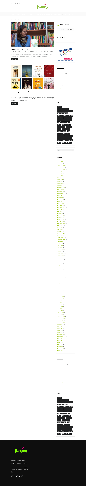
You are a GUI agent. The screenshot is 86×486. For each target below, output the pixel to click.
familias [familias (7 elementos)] (63, 124)
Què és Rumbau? (21, 14)
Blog (65, 14)
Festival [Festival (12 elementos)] (63, 126)
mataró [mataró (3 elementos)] (59, 131)
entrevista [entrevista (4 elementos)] (65, 120)
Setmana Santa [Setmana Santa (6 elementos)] (68, 138)
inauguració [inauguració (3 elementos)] (68, 126)
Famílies (60, 81)
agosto (60, 225)
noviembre (61, 167)
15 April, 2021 (20, 51)
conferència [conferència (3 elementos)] (70, 115)
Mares (59, 85)
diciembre (61, 165)
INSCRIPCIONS (57, 14)
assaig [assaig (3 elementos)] (65, 111)
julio (60, 261)
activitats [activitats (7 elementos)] (60, 111)
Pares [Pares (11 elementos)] (64, 133)
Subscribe (70, 29)
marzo (60, 161)
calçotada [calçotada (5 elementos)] (60, 113)
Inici (13, 14)
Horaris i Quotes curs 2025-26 (44, 14)
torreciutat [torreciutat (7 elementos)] (69, 140)
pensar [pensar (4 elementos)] (68, 133)
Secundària (60, 92)
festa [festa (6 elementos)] (59, 126)
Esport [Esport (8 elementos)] (70, 120)
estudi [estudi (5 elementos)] (63, 122)
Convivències (61, 75)
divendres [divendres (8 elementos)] (70, 117)
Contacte (71, 14)
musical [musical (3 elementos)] (64, 131)
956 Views (44, 51)
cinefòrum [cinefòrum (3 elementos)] (66, 113)
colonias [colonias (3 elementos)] (59, 115)
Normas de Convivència (58, 484)
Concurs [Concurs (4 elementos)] (64, 115)
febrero (61, 177)
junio (60, 171)
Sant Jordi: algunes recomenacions (21, 92)
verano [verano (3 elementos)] (59, 142)
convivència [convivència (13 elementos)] (60, 117)
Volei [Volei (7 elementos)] (63, 142)
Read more (14, 59)
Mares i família (26, 51)
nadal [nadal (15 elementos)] (68, 131)
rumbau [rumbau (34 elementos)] (64, 135)
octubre (61, 191)
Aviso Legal (50, 484)
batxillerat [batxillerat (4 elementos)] (70, 111)
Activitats (30, 14)
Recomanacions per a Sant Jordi (20, 49)
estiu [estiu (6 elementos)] (59, 122)
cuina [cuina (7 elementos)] (65, 117)
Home (12, 19)
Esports (60, 77)
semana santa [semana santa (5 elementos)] (60, 138)
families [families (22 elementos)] (68, 124)
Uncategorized (61, 94)
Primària (60, 88)
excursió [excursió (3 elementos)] (67, 122)
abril (60, 181)
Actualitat (60, 71)
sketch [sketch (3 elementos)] (59, 140)
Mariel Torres (13, 51)
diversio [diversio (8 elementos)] (59, 120)
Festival (60, 83)
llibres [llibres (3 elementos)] (59, 129)
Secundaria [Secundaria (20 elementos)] (70, 135)
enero (60, 163)
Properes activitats (33, 51)
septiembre (61, 169)
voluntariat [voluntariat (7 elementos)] (68, 142)
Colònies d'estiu (61, 73)
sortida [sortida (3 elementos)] (63, 140)
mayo (60, 173)
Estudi (59, 79)
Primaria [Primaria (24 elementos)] (59, 135)
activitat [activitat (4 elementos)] (60, 106)
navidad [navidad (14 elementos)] (59, 133)
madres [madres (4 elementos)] (63, 129)
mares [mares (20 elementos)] (68, 129)
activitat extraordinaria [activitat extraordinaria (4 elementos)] (63, 108)
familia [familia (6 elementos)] (59, 124)
